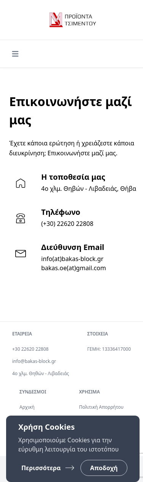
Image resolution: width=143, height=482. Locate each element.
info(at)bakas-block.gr (72, 259)
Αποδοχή (103, 468)
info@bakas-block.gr (34, 361)
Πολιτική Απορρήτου (101, 407)
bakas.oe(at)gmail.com (73, 268)
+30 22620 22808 (30, 349)
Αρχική (26, 407)
